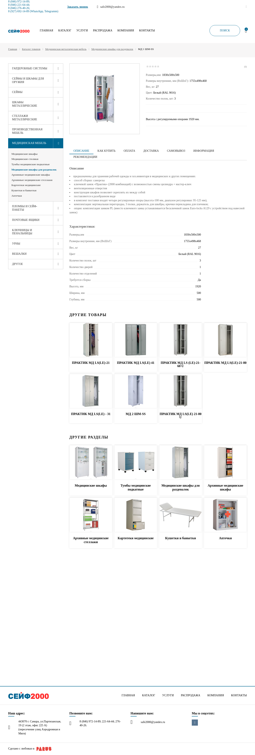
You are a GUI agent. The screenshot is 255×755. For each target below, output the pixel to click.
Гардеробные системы (29, 68)
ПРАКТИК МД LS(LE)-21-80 (225, 362)
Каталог (64, 30)
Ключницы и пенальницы (22, 232)
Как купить (106, 150)
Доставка (151, 150)
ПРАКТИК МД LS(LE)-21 (91, 362)
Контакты (147, 30)
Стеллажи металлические (24, 117)
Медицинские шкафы (24, 153)
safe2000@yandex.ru (153, 722)
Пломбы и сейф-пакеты (24, 208)
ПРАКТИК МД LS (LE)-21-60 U (180, 364)
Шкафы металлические (24, 104)
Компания (126, 30)
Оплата (129, 150)
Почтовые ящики (25, 219)
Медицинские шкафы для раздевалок (112, 49)
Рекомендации (85, 156)
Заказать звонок (77, 6)
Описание (81, 150)
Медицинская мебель (29, 143)
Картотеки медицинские (26, 185)
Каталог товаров (31, 49)
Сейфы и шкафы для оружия (28, 80)
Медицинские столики (24, 159)
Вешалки (19, 253)
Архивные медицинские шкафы (30, 174)
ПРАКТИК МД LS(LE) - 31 (90, 414)
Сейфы (17, 92)
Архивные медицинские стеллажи (31, 180)
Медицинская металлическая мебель (65, 49)
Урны (16, 243)
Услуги (82, 30)
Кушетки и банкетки (24, 190)
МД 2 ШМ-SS (136, 414)
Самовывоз (176, 150)
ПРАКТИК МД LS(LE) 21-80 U (180, 415)
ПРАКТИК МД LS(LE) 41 (135, 362)
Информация (203, 150)
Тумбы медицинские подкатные (30, 164)
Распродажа (102, 30)
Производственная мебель (27, 131)
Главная (46, 30)
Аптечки (16, 195)
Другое (17, 264)
